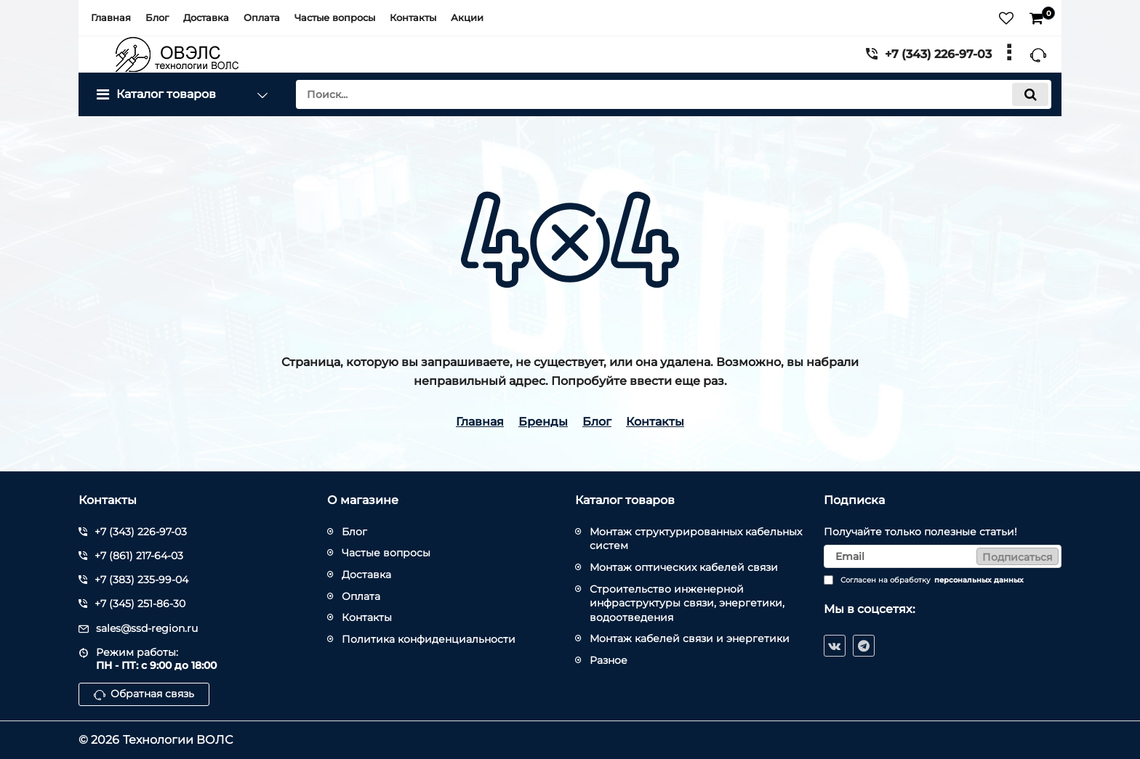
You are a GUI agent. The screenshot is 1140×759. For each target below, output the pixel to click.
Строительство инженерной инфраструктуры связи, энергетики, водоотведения (687, 603)
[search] (673, 94)
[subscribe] (943, 556)
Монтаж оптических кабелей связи (684, 567)
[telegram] (864, 646)
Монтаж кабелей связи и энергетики (690, 638)
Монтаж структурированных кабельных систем (696, 539)
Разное (608, 660)
